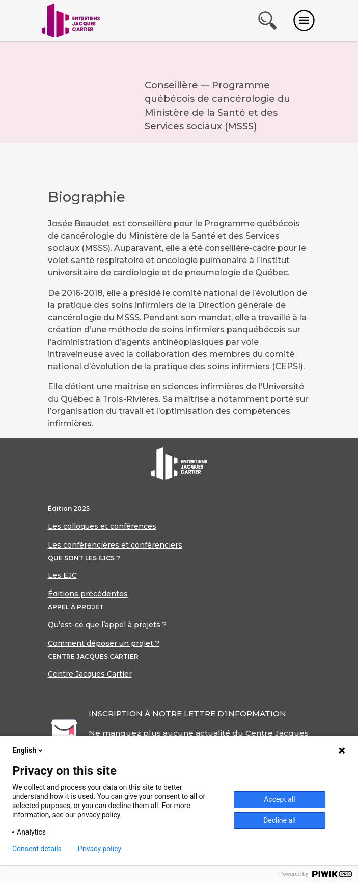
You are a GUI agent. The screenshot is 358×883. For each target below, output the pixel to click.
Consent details (37, 849)
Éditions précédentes (88, 594)
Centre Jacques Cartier (90, 674)
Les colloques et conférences (102, 526)
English (28, 750)
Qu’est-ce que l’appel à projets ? (107, 624)
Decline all (279, 820)
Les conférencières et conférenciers (115, 545)
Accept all (279, 799)
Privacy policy (99, 849)
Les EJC (62, 575)
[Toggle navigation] (304, 20)
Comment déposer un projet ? (103, 643)
